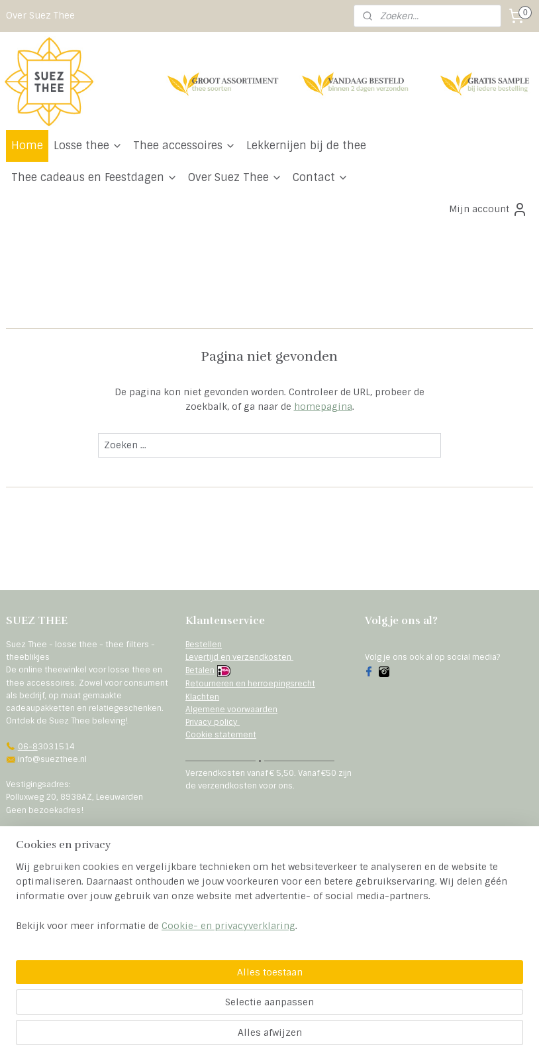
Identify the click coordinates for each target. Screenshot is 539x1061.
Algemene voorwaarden (231, 709)
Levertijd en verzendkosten (239, 657)
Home (27, 146)
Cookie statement (220, 734)
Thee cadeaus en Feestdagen (94, 177)
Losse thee (88, 146)
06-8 (28, 746)
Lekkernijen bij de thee (306, 146)
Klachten (202, 697)
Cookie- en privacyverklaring (228, 1037)
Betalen (200, 670)
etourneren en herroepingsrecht (252, 683)
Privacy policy (212, 722)
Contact (320, 177)
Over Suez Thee (40, 15)
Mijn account (488, 210)
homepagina (323, 406)
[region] (182, 1001)
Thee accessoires (184, 146)
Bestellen (203, 644)
